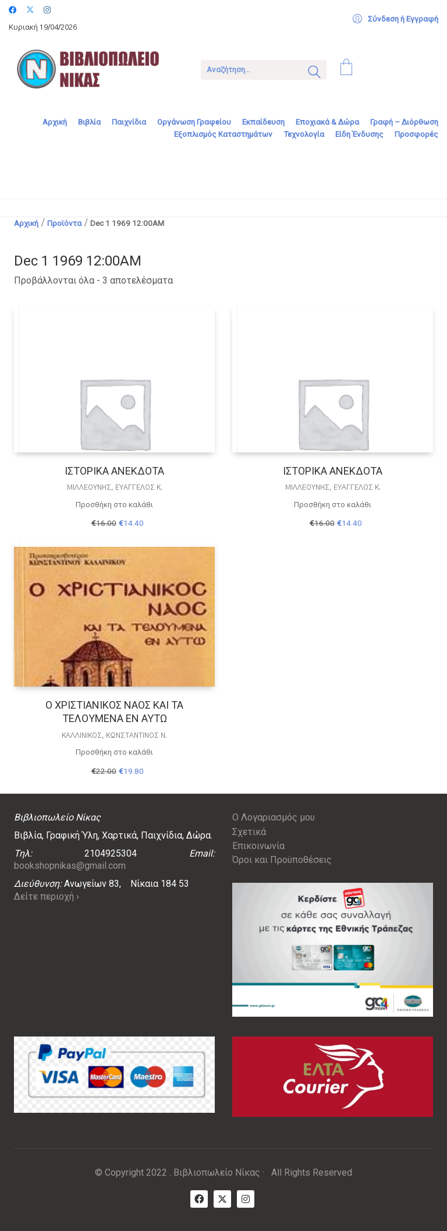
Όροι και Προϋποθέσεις (282, 859)
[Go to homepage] (96, 68)
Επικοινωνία (258, 845)
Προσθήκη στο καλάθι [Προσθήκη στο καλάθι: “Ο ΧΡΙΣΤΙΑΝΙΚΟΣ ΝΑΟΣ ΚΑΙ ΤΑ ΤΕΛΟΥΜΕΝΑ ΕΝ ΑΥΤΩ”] (114, 752)
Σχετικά (249, 831)
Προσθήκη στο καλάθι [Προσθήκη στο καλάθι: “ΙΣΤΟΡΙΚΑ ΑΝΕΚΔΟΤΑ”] (114, 504)
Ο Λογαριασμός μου (273, 817)
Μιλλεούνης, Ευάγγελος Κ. (114, 487)
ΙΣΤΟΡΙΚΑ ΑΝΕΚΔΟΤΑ (114, 471)
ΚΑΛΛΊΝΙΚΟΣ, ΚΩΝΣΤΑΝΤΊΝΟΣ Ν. (114, 735)
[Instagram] (245, 1199)
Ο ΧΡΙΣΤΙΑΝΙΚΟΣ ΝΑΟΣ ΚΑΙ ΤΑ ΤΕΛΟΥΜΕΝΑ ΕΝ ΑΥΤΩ (114, 711)
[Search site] (314, 73)
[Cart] (346, 69)
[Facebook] (199, 1199)
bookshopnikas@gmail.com (70, 865)
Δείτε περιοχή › (46, 896)
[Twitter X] (222, 1199)
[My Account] (395, 19)
